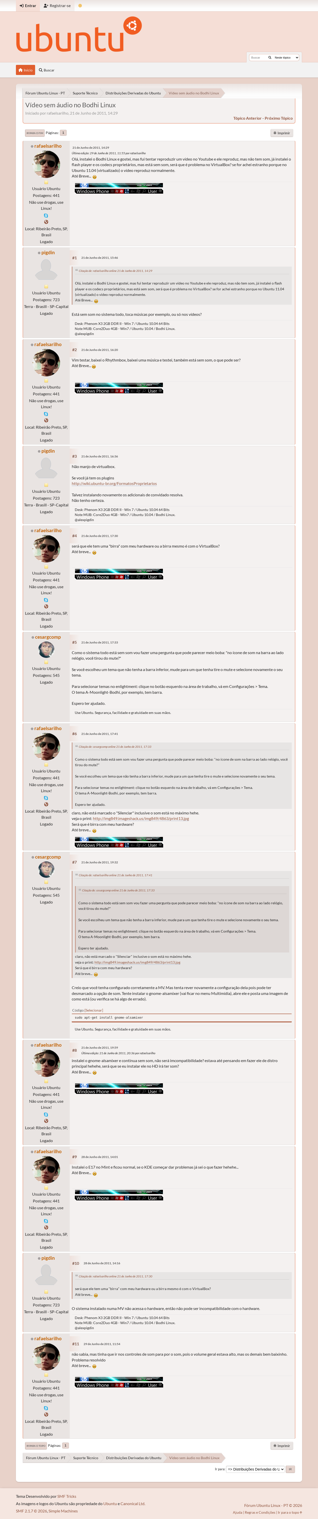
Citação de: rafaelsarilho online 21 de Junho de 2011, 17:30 (115, 1276)
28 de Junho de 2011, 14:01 (99, 1156)
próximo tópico (279, 118)
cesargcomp (48, 637)
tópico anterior (247, 118)
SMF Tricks (66, 1496)
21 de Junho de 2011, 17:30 (99, 535)
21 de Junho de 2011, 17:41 (99, 733)
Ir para (220, 1469)
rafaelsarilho (48, 146)
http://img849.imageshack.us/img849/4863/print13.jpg (141, 818)
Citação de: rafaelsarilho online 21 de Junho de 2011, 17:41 (115, 875)
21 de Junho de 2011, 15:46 (99, 257)
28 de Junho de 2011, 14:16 (102, 1263)
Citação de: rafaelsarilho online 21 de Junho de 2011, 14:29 (115, 271)
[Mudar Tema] (80, 5)
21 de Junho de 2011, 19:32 (99, 862)
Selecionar (94, 1010)
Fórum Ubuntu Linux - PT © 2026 (273, 1505)
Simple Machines (63, 1510)
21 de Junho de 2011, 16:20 (99, 349)
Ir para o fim (35, 133)
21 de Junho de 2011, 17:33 (99, 642)
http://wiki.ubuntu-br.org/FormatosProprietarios (114, 483)
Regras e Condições (260, 1512)
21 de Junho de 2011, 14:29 (90, 147)
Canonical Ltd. (132, 1503)
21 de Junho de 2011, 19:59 (99, 1047)
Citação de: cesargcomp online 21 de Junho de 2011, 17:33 (115, 747)
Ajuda (237, 1512)
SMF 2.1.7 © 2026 (31, 1510)
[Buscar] (270, 57)
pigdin (48, 252)
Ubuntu (110, 1503)
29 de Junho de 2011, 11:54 (102, 1344)
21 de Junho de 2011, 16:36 (99, 456)
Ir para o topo (36, 1445)
